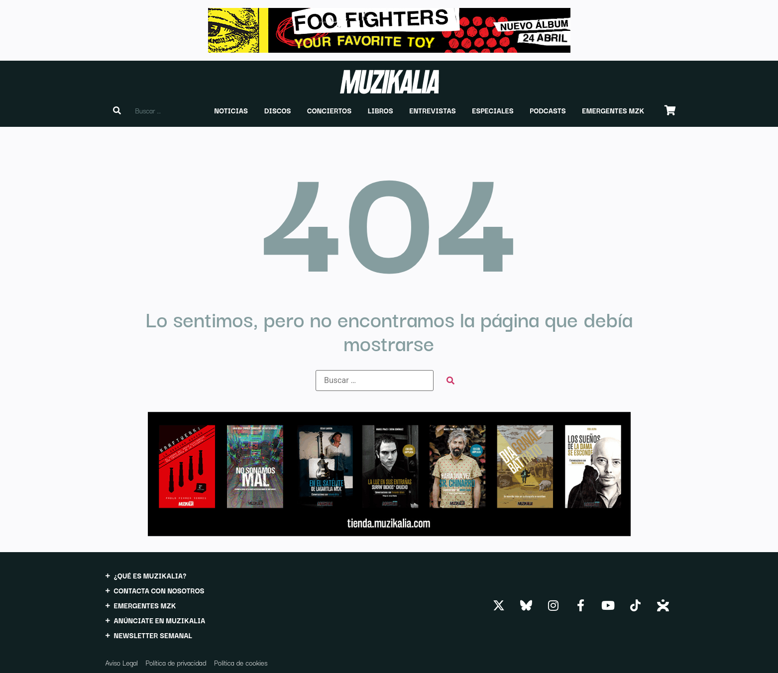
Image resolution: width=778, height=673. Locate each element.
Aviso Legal (122, 663)
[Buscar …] (375, 380)
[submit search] (450, 381)
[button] (231, 110)
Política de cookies (240, 663)
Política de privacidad (176, 663)
